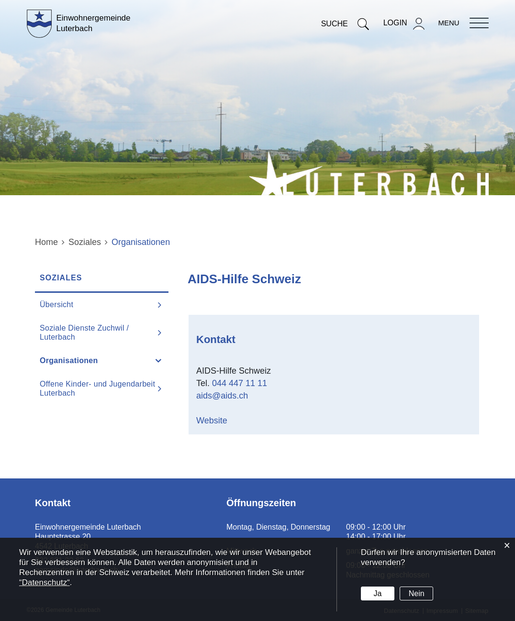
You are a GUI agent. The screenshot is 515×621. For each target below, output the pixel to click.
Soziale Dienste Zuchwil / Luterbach (84, 332)
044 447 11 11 (239, 383)
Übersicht (56, 304)
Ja (377, 593)
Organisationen (93, 360)
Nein (417, 593)
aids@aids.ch (222, 395)
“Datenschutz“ (44, 582)
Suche (345, 24)
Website (217, 420)
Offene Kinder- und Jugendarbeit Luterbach (97, 388)
